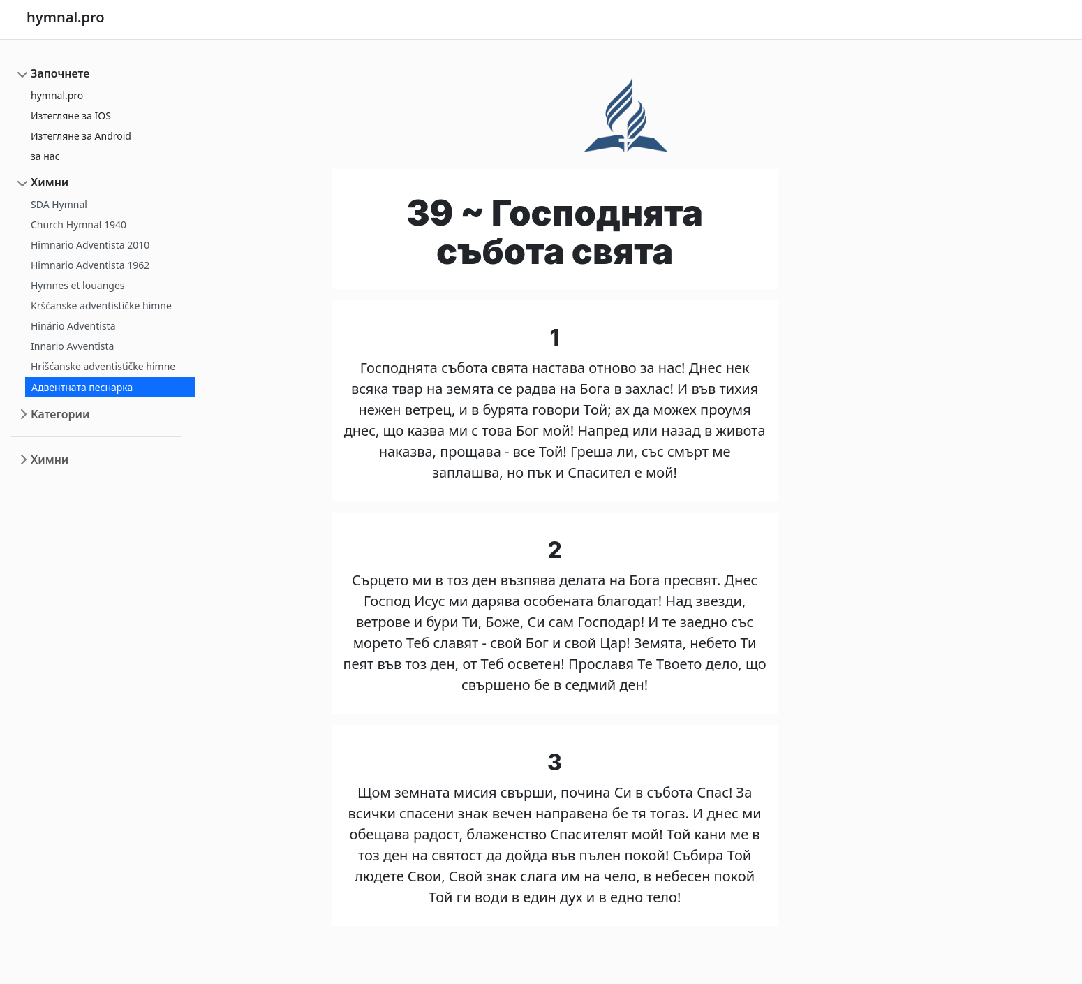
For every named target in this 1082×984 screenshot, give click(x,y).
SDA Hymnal (59, 204)
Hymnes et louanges (78, 285)
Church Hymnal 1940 (78, 224)
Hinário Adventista (73, 325)
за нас (45, 156)
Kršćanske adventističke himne (101, 305)
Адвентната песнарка (82, 387)
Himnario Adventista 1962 (90, 265)
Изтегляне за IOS (71, 115)
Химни (49, 182)
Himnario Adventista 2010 (90, 244)
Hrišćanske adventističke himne (103, 366)
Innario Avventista (72, 346)
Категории (60, 414)
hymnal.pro (57, 95)
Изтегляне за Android (81, 135)
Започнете (60, 73)
